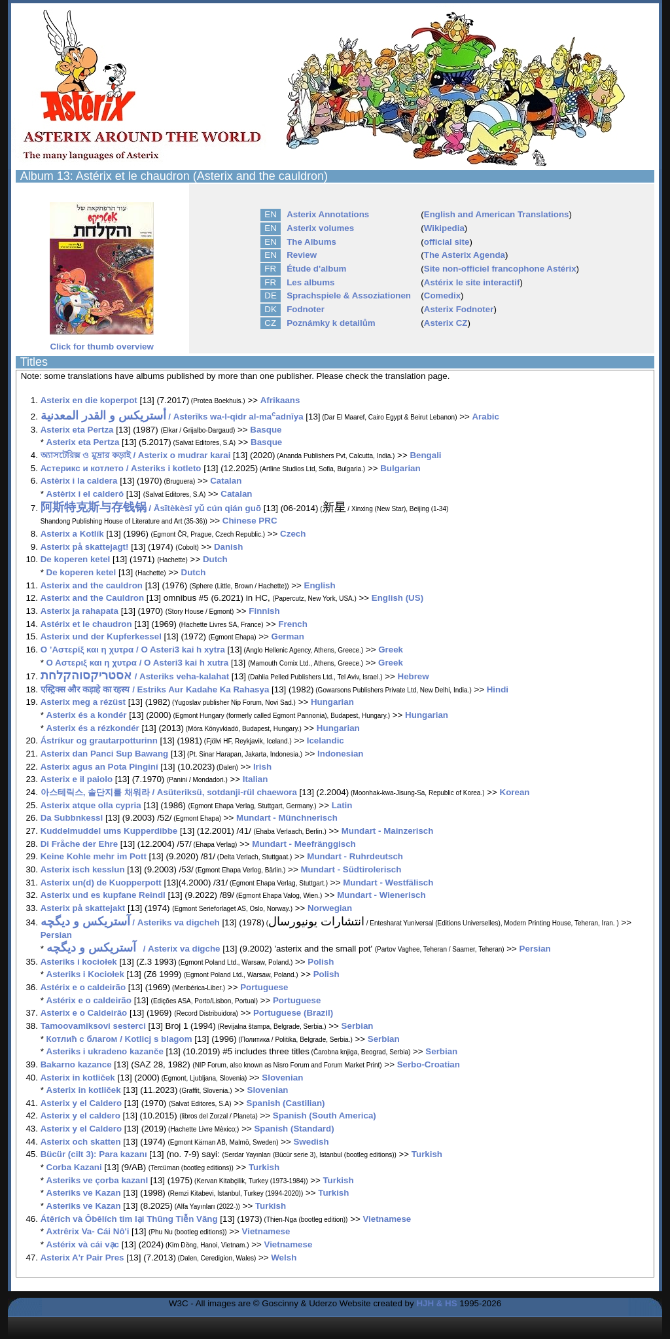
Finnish (264, 611)
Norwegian (330, 908)
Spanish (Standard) (294, 1129)
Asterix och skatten (81, 1142)
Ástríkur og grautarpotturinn (99, 740)
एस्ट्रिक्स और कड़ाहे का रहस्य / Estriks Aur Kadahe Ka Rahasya (156, 689)
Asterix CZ (446, 323)
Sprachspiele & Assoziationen (349, 295)
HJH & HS (436, 1303)
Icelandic (325, 740)
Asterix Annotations (328, 214)
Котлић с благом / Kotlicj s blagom (119, 1039)
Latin (342, 805)
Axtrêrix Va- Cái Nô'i (88, 1231)
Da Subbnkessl (72, 818)
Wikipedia (444, 228)
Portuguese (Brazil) (293, 1013)
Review (302, 255)
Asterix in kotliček (78, 1077)
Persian (56, 935)
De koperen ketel (76, 559)
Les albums (310, 282)
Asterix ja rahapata (79, 611)
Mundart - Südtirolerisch (350, 869)
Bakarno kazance (76, 1064)
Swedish (310, 1142)
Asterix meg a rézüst (83, 702)
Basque (265, 430)
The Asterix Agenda (464, 255)
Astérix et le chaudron (86, 624)
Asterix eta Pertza (77, 430)
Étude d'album (316, 269)
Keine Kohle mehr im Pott (94, 856)
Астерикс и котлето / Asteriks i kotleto (121, 468)
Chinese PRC (249, 521)
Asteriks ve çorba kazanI (97, 1180)
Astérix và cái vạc (82, 1244)
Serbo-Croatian (428, 1064)
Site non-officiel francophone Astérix (500, 269)
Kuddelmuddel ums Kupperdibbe (109, 831)
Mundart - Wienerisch (381, 895)
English (320, 585)
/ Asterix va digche (133, 949)
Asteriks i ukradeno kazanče (105, 1051)
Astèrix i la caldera (79, 481)
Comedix (442, 295)
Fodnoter (306, 309)
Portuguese (264, 987)
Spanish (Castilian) (286, 1103)
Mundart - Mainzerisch (388, 831)
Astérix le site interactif (472, 282)
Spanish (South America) (324, 1115)
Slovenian (282, 1077)
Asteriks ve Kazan (83, 1193)
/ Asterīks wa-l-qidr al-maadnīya (172, 416)
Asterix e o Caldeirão (84, 1013)
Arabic (485, 416)
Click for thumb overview (102, 342)
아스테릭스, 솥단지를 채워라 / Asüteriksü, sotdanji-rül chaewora (169, 792)
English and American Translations (496, 214)
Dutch (215, 559)
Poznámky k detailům (331, 323)
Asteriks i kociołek (79, 962)
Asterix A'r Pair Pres (82, 1257)
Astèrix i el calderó (85, 494)
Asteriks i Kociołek (85, 974)
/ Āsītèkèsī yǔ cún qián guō (151, 508)
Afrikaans (280, 400)
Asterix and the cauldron (92, 585)
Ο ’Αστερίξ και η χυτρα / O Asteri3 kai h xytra (133, 649)
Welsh (283, 1257)
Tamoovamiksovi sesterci (93, 1026)
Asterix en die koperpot (89, 400)
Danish (228, 547)
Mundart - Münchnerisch (287, 818)
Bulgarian (400, 468)
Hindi (497, 689)
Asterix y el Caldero (81, 1103)
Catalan (225, 481)
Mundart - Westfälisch (388, 882)
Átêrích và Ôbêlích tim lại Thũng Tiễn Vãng (129, 1219)
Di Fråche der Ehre (79, 844)
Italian (255, 779)
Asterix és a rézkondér (92, 728)
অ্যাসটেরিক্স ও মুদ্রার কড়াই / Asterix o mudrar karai (136, 455)
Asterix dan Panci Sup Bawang (105, 754)
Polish (321, 962)
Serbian (358, 1026)
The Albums (311, 242)
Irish (262, 767)
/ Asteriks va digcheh (130, 922)
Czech (293, 534)
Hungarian (332, 702)
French (292, 624)
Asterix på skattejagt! (85, 547)
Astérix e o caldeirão (83, 987)
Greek (390, 649)
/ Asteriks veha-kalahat (135, 676)
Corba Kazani (74, 1167)
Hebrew (413, 676)
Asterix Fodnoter (459, 309)
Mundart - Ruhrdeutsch (355, 856)
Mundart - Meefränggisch (303, 844)
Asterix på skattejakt (83, 908)
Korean (515, 792)
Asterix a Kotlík (72, 534)
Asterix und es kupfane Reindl (103, 895)
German (288, 636)
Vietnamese (386, 1219)
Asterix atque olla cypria (91, 805)
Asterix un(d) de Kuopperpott (101, 882)
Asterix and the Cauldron (92, 598)
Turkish (427, 1154)
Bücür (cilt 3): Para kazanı (94, 1154)
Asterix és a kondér (86, 715)
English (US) (397, 598)
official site (447, 242)
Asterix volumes (320, 228)
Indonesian (340, 754)
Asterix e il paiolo (77, 779)
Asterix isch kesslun (83, 869)
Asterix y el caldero (80, 1115)
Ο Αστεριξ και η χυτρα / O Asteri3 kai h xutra (137, 663)
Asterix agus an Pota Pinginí (99, 767)
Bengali (425, 455)
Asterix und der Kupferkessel (101, 636)
